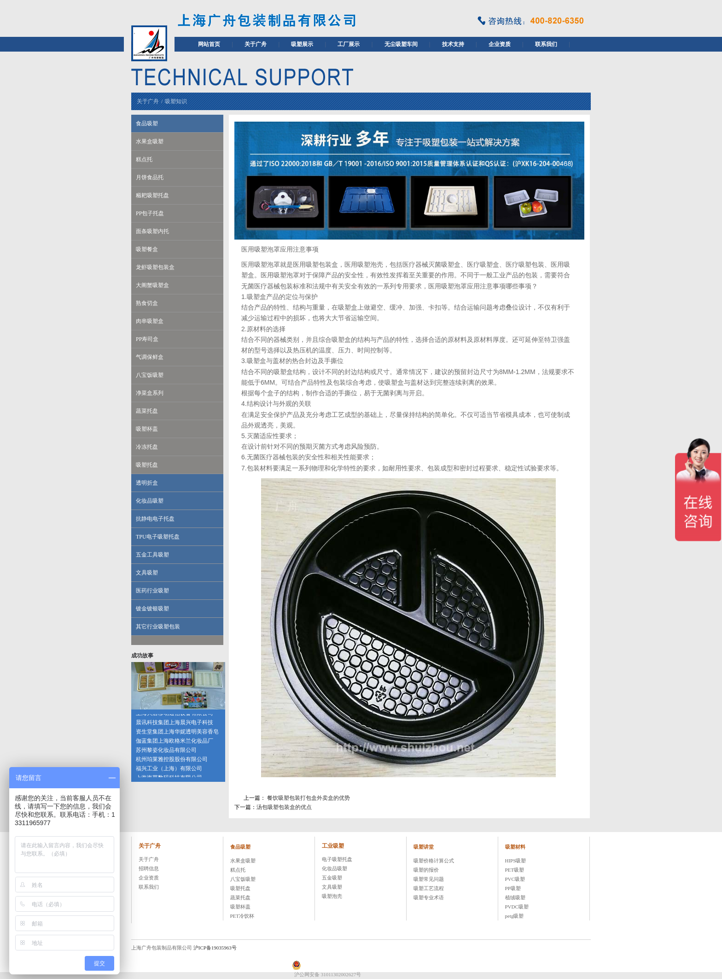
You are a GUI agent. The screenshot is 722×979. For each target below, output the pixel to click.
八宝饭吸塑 (149, 375)
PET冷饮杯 (242, 916)
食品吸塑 (147, 123)
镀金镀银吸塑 (152, 608)
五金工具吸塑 (152, 554)
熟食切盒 (147, 303)
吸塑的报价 (426, 870)
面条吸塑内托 (152, 231)
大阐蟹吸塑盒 (152, 285)
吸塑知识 (176, 101)
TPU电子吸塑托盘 (158, 536)
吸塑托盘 (147, 465)
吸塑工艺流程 (428, 888)
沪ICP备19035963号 (215, 947)
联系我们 (546, 44)
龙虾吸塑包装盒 (155, 267)
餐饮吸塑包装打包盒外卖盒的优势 (308, 798)
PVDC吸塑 (517, 906)
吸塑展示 (302, 44)
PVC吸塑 (515, 879)
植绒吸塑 (515, 897)
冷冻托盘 (147, 447)
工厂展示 (349, 44)
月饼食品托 (149, 177)
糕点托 (144, 159)
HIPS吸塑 (515, 860)
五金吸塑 (332, 877)
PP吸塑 (513, 888)
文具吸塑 (147, 572)
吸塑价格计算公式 (433, 860)
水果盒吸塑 (149, 141)
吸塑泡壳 (332, 896)
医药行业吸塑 (152, 590)
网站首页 (209, 44)
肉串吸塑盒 (149, 321)
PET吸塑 (514, 870)
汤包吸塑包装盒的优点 (284, 807)
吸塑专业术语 (428, 897)
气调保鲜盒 (149, 357)
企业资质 (500, 44)
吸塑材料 (515, 847)
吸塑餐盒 (147, 249)
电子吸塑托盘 (337, 859)
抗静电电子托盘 (155, 519)
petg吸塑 (514, 916)
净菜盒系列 (149, 393)
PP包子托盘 (150, 213)
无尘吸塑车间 (401, 44)
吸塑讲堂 (423, 847)
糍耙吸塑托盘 (152, 195)
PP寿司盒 (147, 339)
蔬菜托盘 (147, 411)
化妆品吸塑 (149, 501)
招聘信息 (149, 868)
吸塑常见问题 (428, 879)
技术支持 (453, 44)
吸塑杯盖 (147, 429)
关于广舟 (256, 44)
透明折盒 (147, 483)
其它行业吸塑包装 (158, 626)
